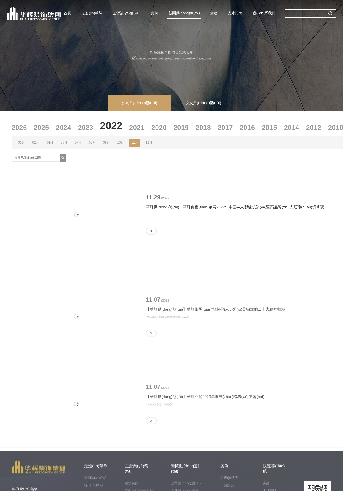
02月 (35, 142)
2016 (247, 127)
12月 (148, 142)
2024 (63, 127)
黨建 (213, 13)
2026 (19, 127)
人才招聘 (235, 13)
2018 (203, 127)
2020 (159, 127)
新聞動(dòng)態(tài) (184, 13)
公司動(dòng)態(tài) (139, 103)
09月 (106, 142)
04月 (49, 142)
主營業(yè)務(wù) (127, 13)
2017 (225, 127)
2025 (41, 127)
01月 (21, 142)
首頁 (67, 13)
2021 (137, 127)
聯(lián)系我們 (264, 13)
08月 (92, 142)
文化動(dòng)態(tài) (203, 103)
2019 (181, 127)
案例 (154, 13)
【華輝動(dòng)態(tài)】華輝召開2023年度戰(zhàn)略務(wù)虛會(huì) (205, 424)
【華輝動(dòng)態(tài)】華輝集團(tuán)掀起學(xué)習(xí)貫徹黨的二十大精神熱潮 (215, 337)
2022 (111, 125)
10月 (120, 142)
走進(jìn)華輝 (92, 13)
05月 (64, 142)
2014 (291, 127)
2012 (313, 127)
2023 (85, 127)
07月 (78, 142)
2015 (269, 127)
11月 (134, 142)
